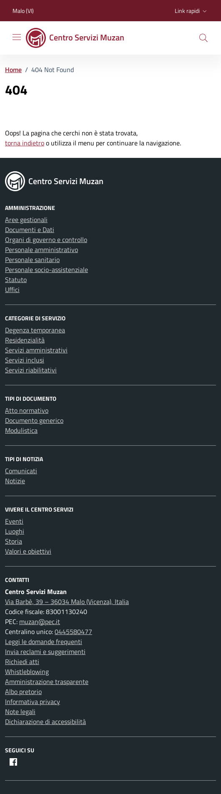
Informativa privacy (32, 702)
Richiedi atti (22, 662)
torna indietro (24, 143)
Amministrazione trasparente (46, 682)
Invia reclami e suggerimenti (45, 652)
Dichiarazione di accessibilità (45, 722)
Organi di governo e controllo (46, 240)
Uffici (12, 290)
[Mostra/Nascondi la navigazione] (17, 37)
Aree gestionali (26, 220)
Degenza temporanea (35, 330)
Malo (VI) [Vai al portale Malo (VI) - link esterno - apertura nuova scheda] (23, 10)
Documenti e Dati (29, 230)
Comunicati (21, 471)
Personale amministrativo (41, 250)
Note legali (20, 712)
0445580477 (73, 632)
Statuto (16, 280)
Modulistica (21, 430)
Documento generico (34, 420)
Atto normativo (26, 410)
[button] (191, 11)
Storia (13, 541)
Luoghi (14, 531)
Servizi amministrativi (36, 350)
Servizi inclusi (24, 360)
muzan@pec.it (39, 622)
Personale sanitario (32, 260)
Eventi (14, 521)
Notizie (15, 481)
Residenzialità (25, 340)
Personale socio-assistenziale (46, 270)
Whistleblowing (27, 672)
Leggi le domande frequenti (43, 642)
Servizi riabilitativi (31, 370)
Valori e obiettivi (28, 551)
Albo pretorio (23, 692)
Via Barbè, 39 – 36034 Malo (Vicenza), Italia (67, 602)
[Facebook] (13, 762)
